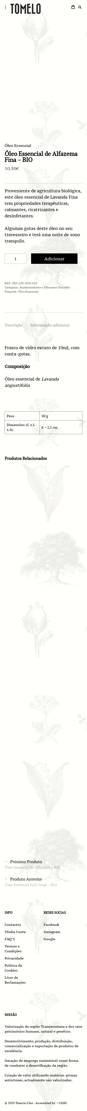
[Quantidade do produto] (15, 258)
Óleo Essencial (18, 145)
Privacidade (14, 958)
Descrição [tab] (14, 325)
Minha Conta (15, 932)
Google (49, 939)
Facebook (51, 924)
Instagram (52, 932)
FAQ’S (10, 939)
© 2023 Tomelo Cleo (19, 1103)
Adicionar (54, 259)
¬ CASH (61, 1103)
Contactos (13, 924)
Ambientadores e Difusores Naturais (44, 287)
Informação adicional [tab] (49, 325)
